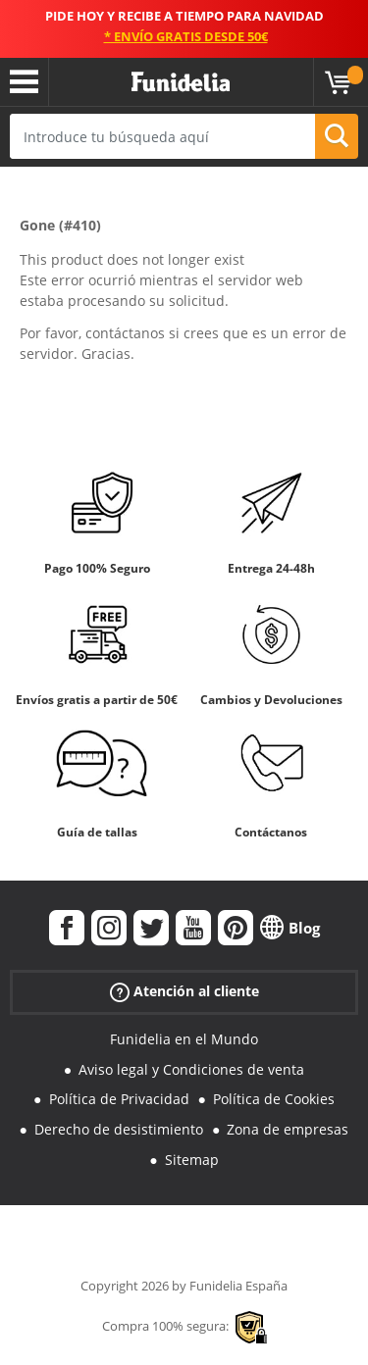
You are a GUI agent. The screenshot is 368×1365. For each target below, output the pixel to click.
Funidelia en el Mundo (184, 1039)
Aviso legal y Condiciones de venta (191, 1069)
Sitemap (192, 1159)
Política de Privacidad (119, 1098)
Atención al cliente (184, 992)
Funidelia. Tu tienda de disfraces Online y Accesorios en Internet (180, 82)
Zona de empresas (287, 1129)
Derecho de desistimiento (118, 1129)
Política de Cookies (274, 1098)
